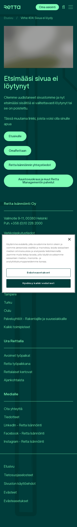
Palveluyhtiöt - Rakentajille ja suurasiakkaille (35, 319)
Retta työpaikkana (17, 363)
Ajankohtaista (14, 380)
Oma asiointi (47, 7)
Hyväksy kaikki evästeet (38, 283)
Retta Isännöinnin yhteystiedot (30, 165)
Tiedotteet (11, 417)
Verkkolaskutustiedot (19, 233)
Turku (8, 302)
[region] (38, 263)
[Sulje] (69, 239)
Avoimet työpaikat (17, 355)
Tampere (10, 294)
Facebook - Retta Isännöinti (24, 433)
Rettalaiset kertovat (18, 372)
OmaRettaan (17, 150)
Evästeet (10, 492)
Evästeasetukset (16, 501)
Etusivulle (15, 136)
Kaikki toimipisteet (17, 327)
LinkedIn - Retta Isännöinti (23, 425)
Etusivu (8, 18)
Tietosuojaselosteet (18, 475)
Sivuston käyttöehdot (20, 483)
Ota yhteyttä (13, 409)
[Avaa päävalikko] (70, 8)
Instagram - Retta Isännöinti (24, 441)
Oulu (7, 310)
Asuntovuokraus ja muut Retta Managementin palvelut (38, 181)
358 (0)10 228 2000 (28, 223)
